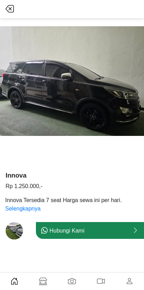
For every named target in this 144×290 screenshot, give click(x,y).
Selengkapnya (22, 209)
